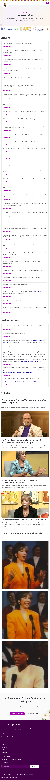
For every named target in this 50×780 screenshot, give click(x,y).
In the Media (4, 750)
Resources (4, 747)
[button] (47, 3)
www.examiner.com (39, 291)
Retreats (3, 744)
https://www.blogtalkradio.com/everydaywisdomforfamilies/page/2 (19, 372)
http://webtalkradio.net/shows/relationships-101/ (30, 361)
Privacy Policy (5, 752)
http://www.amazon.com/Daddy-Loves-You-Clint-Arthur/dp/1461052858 (21, 381)
